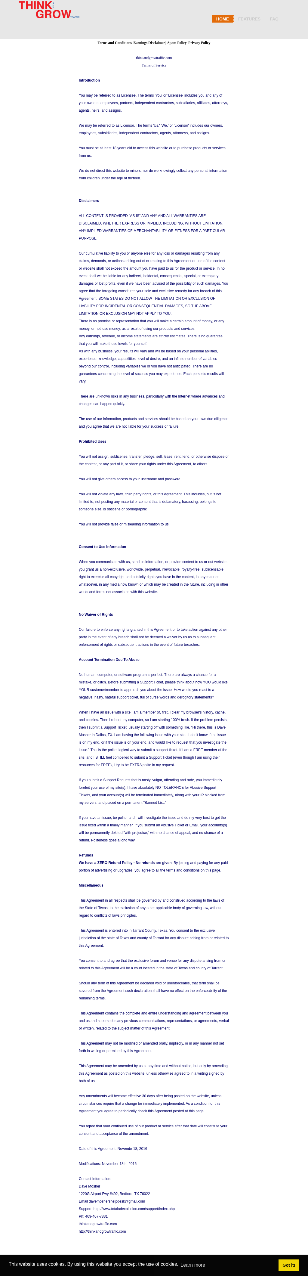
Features (249, 19)
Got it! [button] (288, 1265)
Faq (274, 19)
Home (222, 19)
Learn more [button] (192, 1265)
